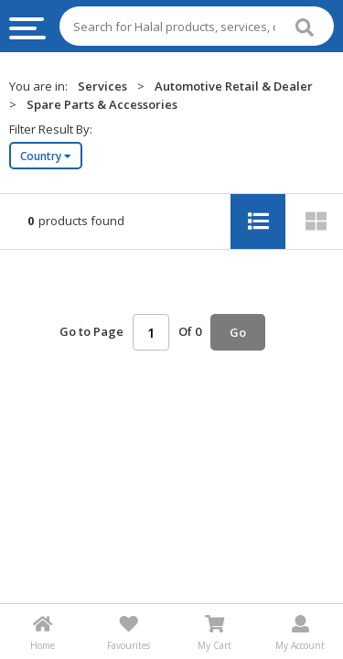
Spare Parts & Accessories (102, 104)
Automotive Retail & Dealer (234, 86)
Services (102, 86)
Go (238, 332)
